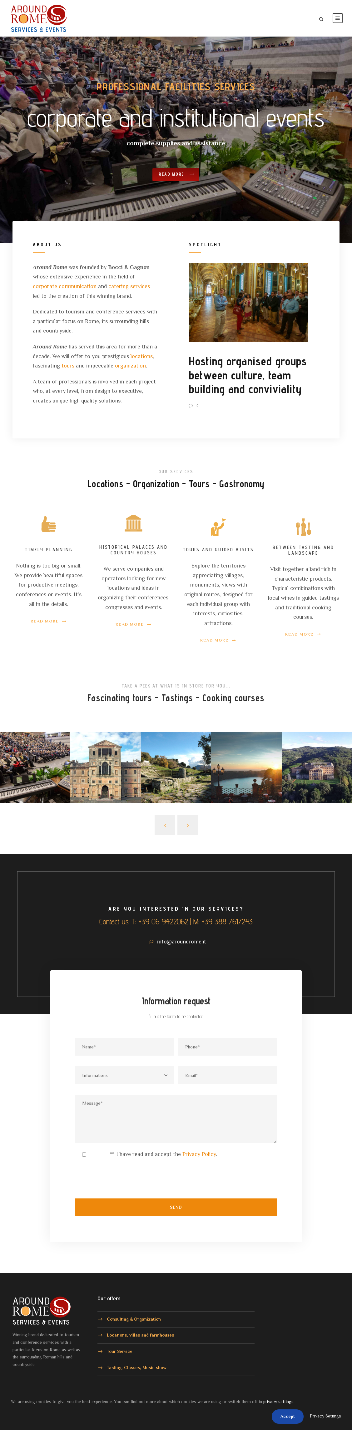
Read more (176, 169)
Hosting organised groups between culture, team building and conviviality (248, 375)
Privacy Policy (199, 1154)
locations (142, 356)
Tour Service (119, 1351)
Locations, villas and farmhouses (140, 1335)
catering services (129, 286)
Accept (287, 1416)
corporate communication (65, 286)
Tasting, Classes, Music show (136, 1367)
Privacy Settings (325, 1415)
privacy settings (278, 1401)
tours (68, 365)
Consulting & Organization (134, 1318)
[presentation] (122, 1182)
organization (130, 365)
